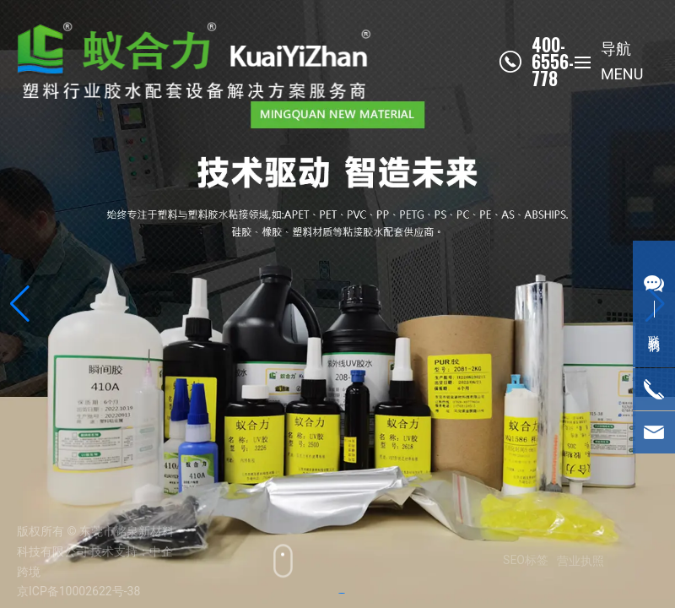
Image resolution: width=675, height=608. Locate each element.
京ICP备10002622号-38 (78, 591)
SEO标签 (519, 560)
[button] (19, 304)
